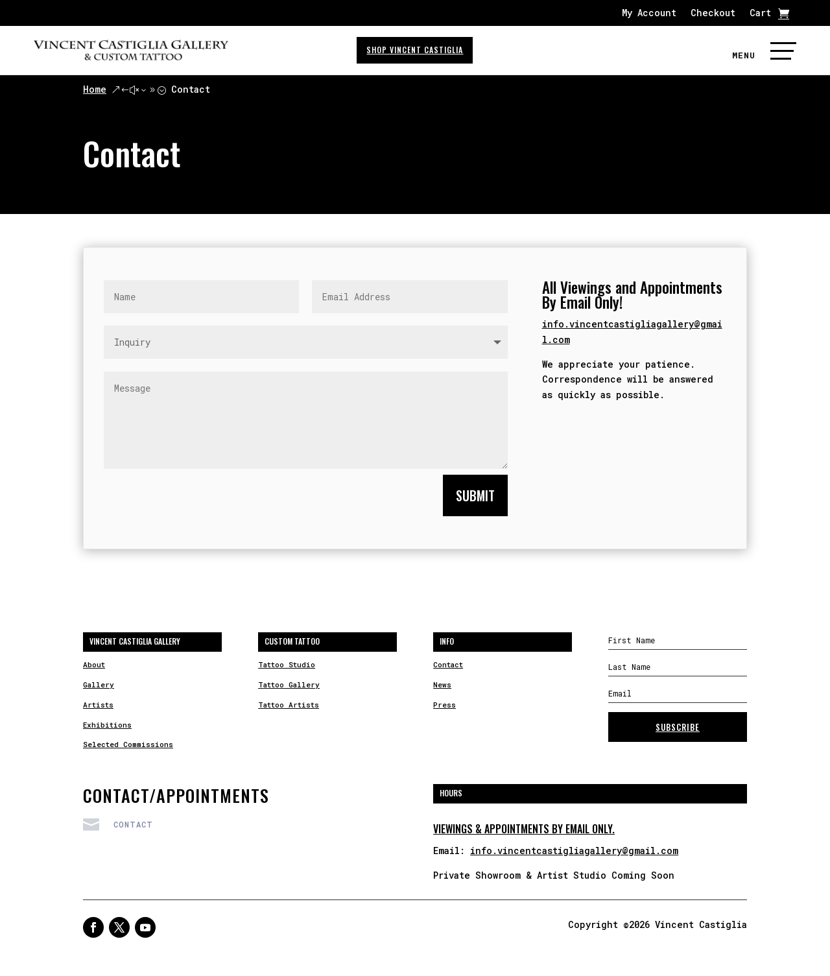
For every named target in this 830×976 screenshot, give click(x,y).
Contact (448, 664)
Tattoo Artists (288, 704)
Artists (98, 704)
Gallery (98, 684)
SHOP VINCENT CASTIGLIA (414, 49)
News (442, 684)
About (94, 664)
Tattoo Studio (286, 664)
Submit (475, 495)
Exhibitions (107, 725)
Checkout (713, 13)
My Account (649, 13)
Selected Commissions (128, 744)
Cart (760, 13)
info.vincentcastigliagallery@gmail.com (574, 850)
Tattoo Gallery (289, 684)
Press (444, 704)
